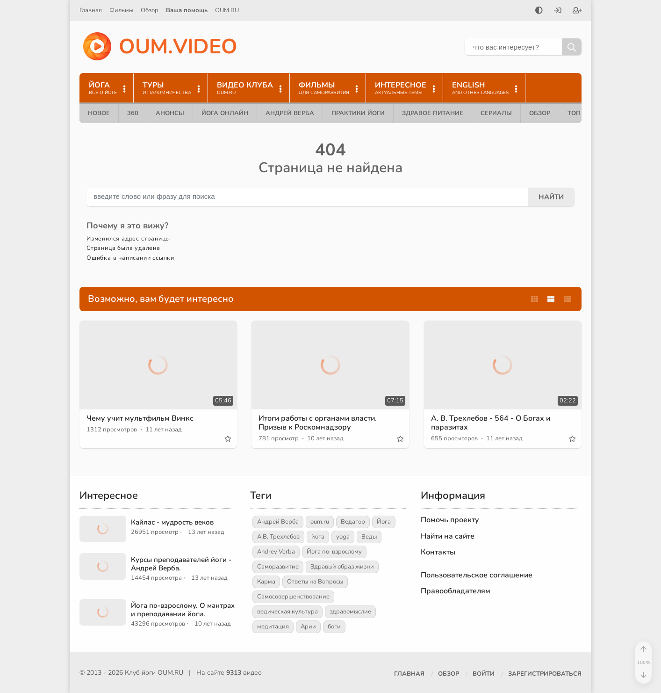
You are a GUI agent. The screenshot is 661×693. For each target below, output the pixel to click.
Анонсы (170, 113)
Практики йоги (358, 113)
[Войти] (557, 11)
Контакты (438, 552)
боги (334, 626)
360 (132, 113)
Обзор (149, 10)
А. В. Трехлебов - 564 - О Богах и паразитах (490, 422)
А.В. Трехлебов (278, 537)
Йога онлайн (224, 113)
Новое (99, 113)
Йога (384, 522)
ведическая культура (287, 611)
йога (317, 537)
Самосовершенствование (293, 596)
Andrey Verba (276, 551)
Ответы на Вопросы (315, 581)
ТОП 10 (579, 113)
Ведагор (353, 522)
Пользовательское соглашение (476, 575)
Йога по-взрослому (334, 551)
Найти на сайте (447, 536)
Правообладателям (455, 591)
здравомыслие (350, 611)
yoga (343, 537)
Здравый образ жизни (342, 566)
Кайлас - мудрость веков (172, 522)
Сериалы (496, 113)
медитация (273, 626)
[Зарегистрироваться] (577, 11)
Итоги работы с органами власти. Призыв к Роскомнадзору (318, 422)
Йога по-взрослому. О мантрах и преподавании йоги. (183, 610)
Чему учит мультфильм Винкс (140, 418)
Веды (369, 537)
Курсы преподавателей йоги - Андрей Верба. (181, 564)
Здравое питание (432, 113)
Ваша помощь (187, 10)
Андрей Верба (290, 113)
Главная (90, 10)
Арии (308, 626)
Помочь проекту (450, 520)
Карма (266, 581)
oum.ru (319, 522)
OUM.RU (227, 10)
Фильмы (121, 10)
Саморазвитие (278, 566)
